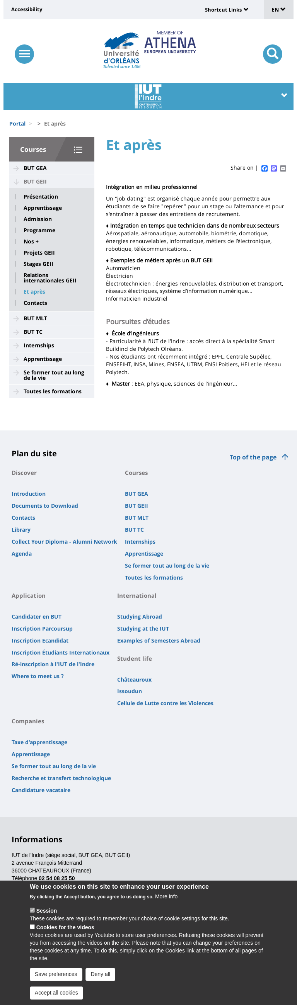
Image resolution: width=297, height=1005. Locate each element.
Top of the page (253, 457)
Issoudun (129, 691)
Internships (39, 345)
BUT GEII (35, 181)
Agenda (22, 553)
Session (46, 912)
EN (278, 9)
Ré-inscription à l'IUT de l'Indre (53, 664)
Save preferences (56, 975)
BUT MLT (35, 318)
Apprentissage (43, 208)
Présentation (41, 196)
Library (21, 529)
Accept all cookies (56, 994)
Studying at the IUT (143, 628)
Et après (34, 291)
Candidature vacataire (41, 790)
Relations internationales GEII (50, 277)
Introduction (29, 493)
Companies (28, 721)
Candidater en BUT (36, 616)
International (137, 595)
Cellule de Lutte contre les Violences (165, 703)
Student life (134, 658)
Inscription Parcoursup (42, 628)
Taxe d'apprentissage (39, 742)
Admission (38, 219)
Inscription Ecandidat (40, 640)
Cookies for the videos (65, 928)
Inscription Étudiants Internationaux (60, 652)
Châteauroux (134, 679)
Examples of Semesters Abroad (158, 640)
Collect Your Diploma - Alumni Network (64, 541)
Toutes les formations (53, 391)
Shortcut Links (223, 9)
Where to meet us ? (38, 676)
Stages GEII (38, 264)
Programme (39, 230)
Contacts (35, 303)
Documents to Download (45, 505)
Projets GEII (39, 252)
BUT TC (33, 331)
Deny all (100, 975)
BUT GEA (35, 168)
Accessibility (26, 9)
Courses (33, 149)
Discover (24, 472)
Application (29, 595)
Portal (17, 123)
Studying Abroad (139, 616)
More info (166, 897)
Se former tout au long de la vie (54, 375)
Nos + (31, 241)
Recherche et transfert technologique (61, 778)
